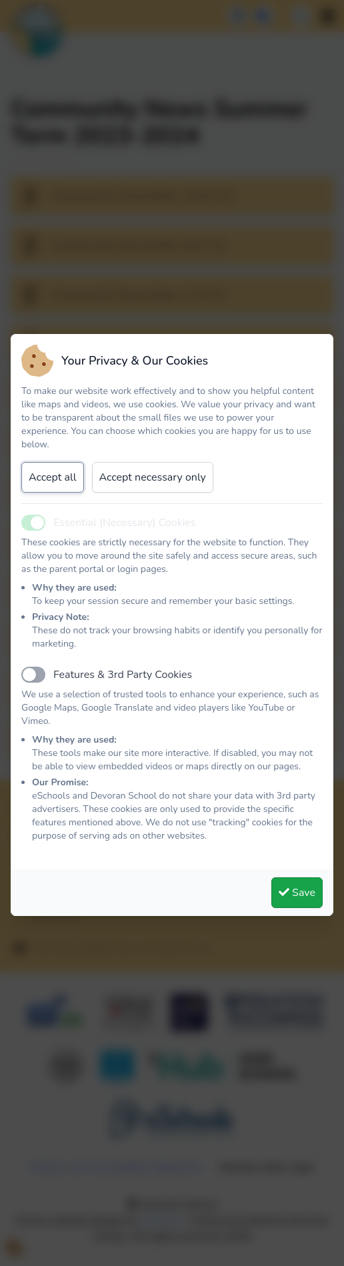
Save (297, 892)
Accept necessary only (152, 477)
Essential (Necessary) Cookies (124, 522)
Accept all (53, 477)
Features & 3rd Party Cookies (122, 674)
